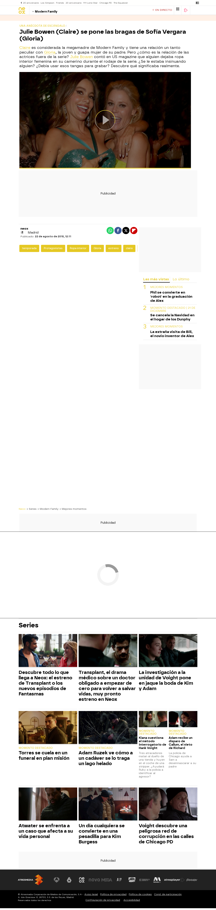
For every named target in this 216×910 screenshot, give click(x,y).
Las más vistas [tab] (156, 281)
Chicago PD (102, 3)
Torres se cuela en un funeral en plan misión (44, 757)
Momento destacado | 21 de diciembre (172, 311)
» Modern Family (48, 510)
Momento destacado (36, 749)
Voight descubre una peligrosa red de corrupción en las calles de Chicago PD (166, 835)
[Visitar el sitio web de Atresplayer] (174, 881)
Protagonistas (53, 250)
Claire (24, 49)
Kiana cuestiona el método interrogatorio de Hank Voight (152, 744)
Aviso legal (91, 896)
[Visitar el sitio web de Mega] (107, 881)
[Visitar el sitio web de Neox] (82, 881)
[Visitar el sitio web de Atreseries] (119, 881)
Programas (41, 19)
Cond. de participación (168, 896)
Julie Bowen (81, 58)
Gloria (50, 54)
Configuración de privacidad (102, 902)
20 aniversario (30, 3)
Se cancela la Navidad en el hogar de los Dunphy (172, 319)
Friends (58, 3)
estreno (113, 250)
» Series (32, 510)
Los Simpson (46, 3)
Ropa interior (78, 250)
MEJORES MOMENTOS (166, 288)
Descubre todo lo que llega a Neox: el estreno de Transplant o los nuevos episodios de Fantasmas (45, 684)
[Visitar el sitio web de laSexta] (70, 881)
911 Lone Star (88, 3)
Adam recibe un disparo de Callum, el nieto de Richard (180, 744)
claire (129, 250)
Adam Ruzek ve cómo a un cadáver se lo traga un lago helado (106, 760)
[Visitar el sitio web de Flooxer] (191, 881)
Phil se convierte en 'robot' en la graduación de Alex (171, 298)
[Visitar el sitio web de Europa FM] (144, 881)
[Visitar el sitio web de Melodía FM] (157, 881)
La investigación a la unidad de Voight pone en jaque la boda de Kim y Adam (166, 682)
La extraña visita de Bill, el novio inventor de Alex (172, 336)
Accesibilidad (131, 902)
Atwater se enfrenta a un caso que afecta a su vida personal (46, 833)
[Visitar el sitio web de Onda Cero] (132, 881)
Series (23, 19)
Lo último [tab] (181, 281)
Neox (22, 510)
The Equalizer (117, 3)
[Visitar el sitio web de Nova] (95, 881)
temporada (29, 250)
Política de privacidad (113, 896)
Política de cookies (140, 896)
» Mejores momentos (73, 510)
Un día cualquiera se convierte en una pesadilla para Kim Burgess (102, 835)
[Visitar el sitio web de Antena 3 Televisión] (57, 881)
